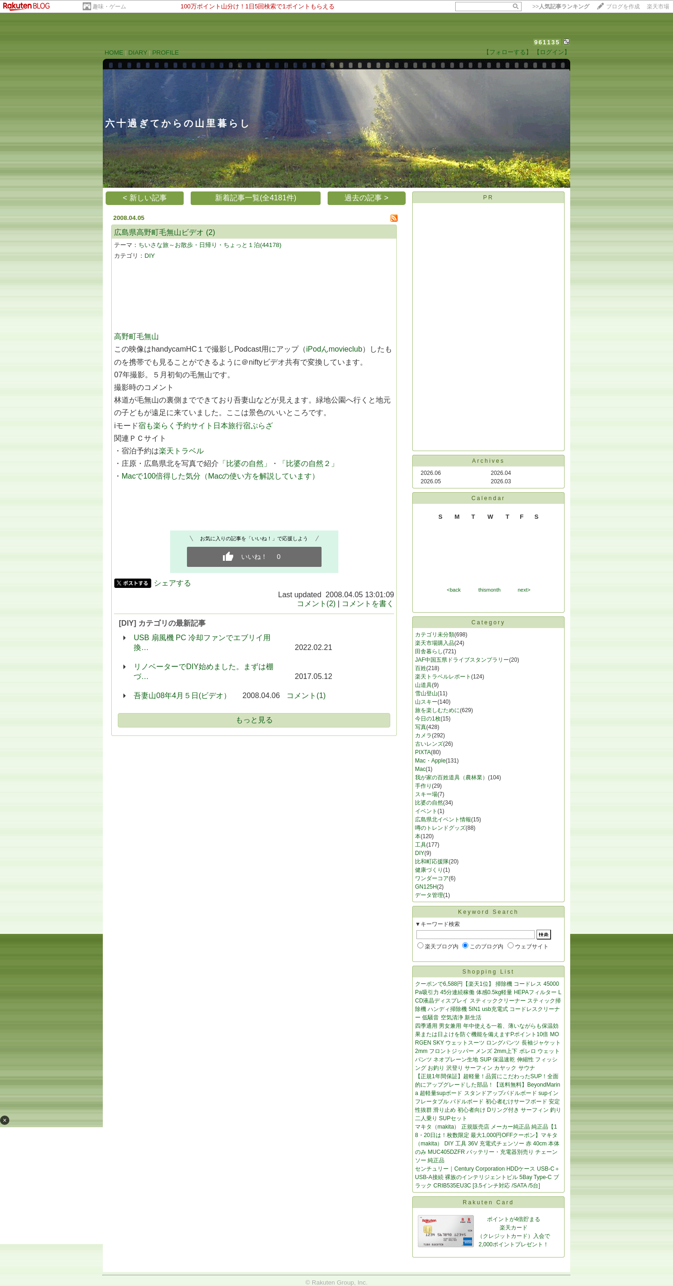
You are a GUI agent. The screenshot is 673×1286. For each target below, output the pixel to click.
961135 (547, 42)
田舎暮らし (429, 651)
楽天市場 (658, 6)
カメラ (423, 735)
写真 (420, 727)
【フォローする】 (507, 52)
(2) (210, 232)
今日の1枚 (428, 718)
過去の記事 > (366, 198)
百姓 (420, 668)
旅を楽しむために (437, 710)
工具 (420, 844)
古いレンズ (429, 744)
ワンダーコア (432, 878)
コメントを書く (368, 604)
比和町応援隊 (432, 861)
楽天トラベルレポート (443, 676)
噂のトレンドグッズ (440, 828)
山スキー (426, 702)
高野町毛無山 (136, 336)
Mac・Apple (430, 760)
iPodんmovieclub (334, 349)
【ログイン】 (552, 52)
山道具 (423, 685)
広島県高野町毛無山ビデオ (159, 232)
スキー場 (426, 794)
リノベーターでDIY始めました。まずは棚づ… (203, 671)
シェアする (172, 583)
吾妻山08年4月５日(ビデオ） (182, 696)
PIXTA (423, 752)
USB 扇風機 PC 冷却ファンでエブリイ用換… (202, 642)
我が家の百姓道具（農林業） (451, 777)
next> (524, 590)
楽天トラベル (181, 451)
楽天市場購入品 (434, 643)
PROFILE (165, 52)
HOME (114, 52)
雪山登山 (426, 693)
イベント (426, 811)
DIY (149, 255)
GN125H (426, 886)
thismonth (489, 590)
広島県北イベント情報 (443, 819)
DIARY (138, 52)
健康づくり (429, 870)
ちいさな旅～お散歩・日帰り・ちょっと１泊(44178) (209, 244)
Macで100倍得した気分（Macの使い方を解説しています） (220, 476)
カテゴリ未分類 (434, 634)
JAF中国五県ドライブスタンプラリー (462, 660)
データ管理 (429, 895)
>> (560, 6)
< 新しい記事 (145, 198)
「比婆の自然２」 (308, 463)
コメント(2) (316, 604)
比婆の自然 (429, 802)
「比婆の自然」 (245, 463)
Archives (488, 461)
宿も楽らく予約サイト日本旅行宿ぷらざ (205, 426)
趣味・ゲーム (109, 6)
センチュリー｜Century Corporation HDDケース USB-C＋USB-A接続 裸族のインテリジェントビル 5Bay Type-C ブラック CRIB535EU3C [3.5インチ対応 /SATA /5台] (487, 1177)
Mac (420, 769)
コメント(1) (306, 696)
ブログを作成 (623, 6)
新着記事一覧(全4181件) (255, 198)
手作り (423, 786)
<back (454, 590)
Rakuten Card (488, 1202)
